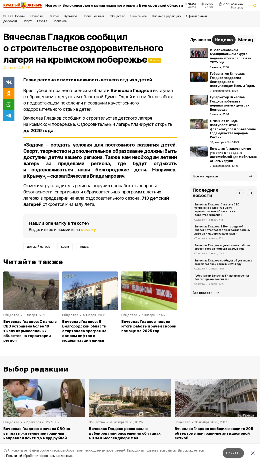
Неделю (224, 39)
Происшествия (93, 16)
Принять (233, 453)
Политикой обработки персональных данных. (39, 456)
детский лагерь (38, 246)
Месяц (245, 39)
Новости (36, 16)
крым (65, 246)
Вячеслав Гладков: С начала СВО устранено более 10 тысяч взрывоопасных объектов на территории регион (30, 330)
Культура (70, 16)
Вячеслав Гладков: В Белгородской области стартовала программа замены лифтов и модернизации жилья (84, 330)
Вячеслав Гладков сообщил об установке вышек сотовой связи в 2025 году (223, 262)
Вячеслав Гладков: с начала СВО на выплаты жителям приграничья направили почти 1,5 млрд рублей (36, 433)
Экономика (138, 16)
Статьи (53, 16)
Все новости (202, 293)
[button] (240, 192)
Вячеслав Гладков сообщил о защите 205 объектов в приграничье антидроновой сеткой (214, 433)
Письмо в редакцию (166, 16)
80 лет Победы (14, 16)
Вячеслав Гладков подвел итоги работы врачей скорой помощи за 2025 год (149, 326)
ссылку (88, 229)
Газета (42, 21)
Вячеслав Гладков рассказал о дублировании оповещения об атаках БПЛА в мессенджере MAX (124, 433)
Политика (60, 21)
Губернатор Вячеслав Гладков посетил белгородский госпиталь (221, 277)
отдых (84, 246)
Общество (117, 16)
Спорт (27, 21)
